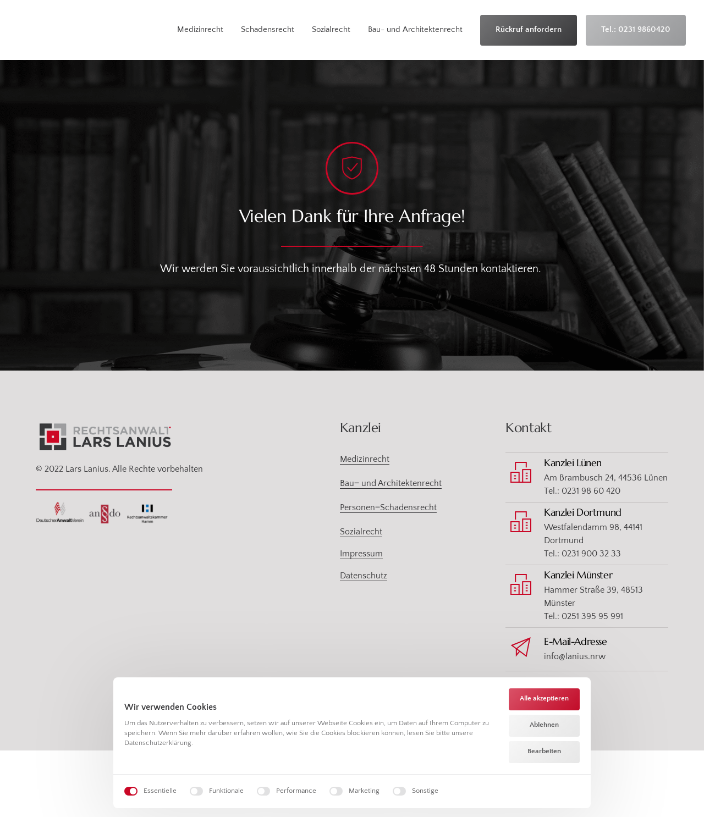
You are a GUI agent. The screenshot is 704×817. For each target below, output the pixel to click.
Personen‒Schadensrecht (388, 508)
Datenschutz (363, 576)
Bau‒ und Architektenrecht (391, 484)
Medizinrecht (364, 460)
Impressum (361, 554)
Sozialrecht (361, 532)
